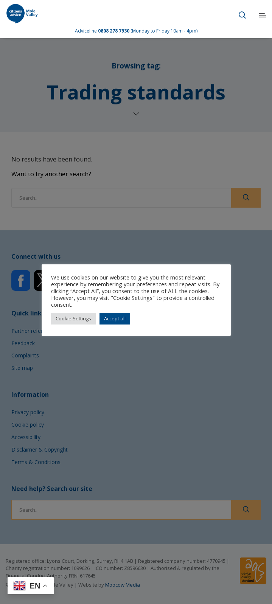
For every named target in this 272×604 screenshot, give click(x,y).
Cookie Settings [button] (73, 318)
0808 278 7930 (113, 31)
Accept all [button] (115, 318)
